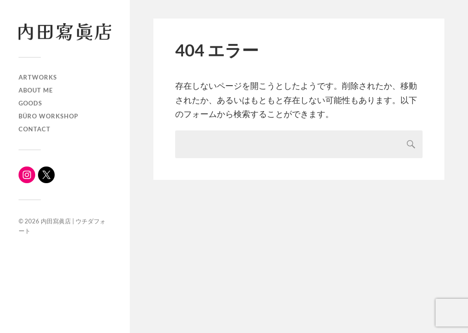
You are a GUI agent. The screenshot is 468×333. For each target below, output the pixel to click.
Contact (35, 129)
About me (36, 90)
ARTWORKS (38, 77)
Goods (30, 103)
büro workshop (48, 116)
